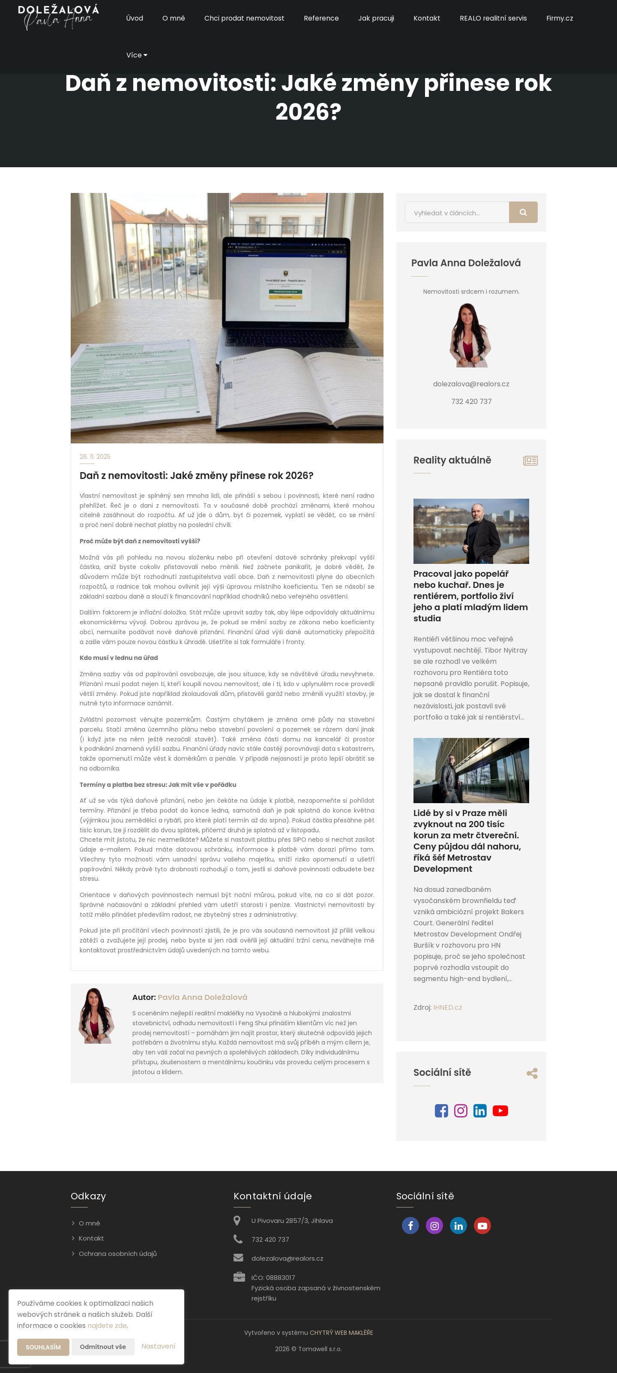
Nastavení (158, 1346)
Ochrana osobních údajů (118, 1253)
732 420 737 (270, 1239)
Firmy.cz (563, 18)
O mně (174, 18)
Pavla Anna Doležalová (202, 997)
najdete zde (107, 1326)
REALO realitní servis (495, 18)
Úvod (135, 18)
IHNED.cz (447, 1007)
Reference (322, 18)
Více (136, 55)
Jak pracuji (377, 18)
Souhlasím (43, 1347)
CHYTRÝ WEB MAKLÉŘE (341, 1332)
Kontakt (428, 18)
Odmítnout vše (103, 1347)
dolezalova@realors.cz (287, 1258)
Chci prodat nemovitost (245, 18)
